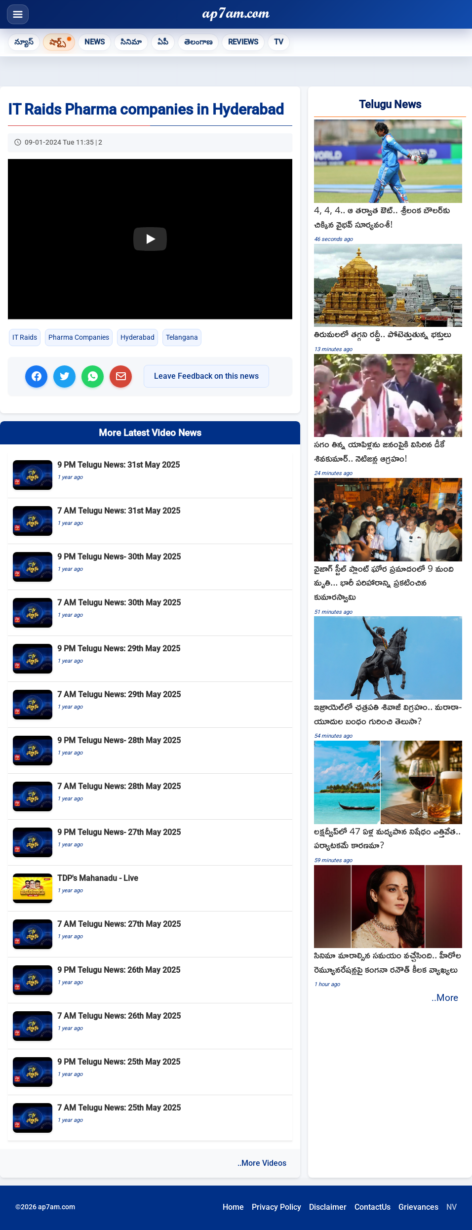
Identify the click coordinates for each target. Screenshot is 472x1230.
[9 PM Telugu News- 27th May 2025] (150, 843)
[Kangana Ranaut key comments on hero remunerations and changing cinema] (390, 927)
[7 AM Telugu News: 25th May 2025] (150, 1118)
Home (233, 1207)
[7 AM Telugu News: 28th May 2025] (150, 797)
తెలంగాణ (198, 42)
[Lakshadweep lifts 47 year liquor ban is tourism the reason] (390, 803)
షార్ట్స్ (57, 41)
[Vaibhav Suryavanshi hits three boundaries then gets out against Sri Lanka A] (390, 181)
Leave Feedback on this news (206, 376)
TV (278, 42)
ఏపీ (162, 42)
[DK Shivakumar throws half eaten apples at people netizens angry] (390, 416)
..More (445, 997)
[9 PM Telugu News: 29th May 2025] (150, 659)
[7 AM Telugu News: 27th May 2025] (150, 934)
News (94, 42)
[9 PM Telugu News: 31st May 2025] (150, 475)
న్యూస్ (24, 42)
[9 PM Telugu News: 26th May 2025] (150, 980)
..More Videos (261, 1163)
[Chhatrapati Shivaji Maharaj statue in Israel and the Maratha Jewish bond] (390, 678)
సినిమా (131, 42)
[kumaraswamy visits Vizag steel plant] (390, 547)
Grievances (418, 1207)
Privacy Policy (276, 1207)
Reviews (243, 42)
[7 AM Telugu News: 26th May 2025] (150, 1026)
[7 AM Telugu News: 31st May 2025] (150, 521)
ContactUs (372, 1207)
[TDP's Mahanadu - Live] (150, 889)
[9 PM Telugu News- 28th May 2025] (150, 751)
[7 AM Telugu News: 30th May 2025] (150, 613)
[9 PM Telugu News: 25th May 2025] (150, 1072)
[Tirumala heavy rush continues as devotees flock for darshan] (390, 299)
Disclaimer (328, 1207)
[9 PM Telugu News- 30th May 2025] (150, 567)
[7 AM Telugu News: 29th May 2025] (150, 705)
